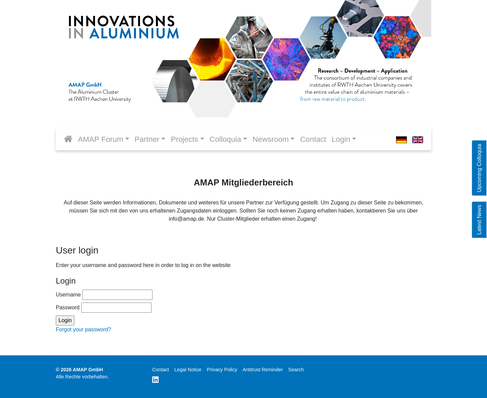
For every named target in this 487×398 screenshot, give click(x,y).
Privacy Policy (222, 369)
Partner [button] (147, 139)
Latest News (479, 220)
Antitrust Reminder (262, 369)
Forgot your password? (83, 329)
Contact (313, 139)
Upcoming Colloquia (479, 168)
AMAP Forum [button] (100, 139)
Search (296, 369)
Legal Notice (188, 369)
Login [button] (341, 139)
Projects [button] (184, 139)
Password (104, 308)
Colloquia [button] (225, 139)
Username (104, 295)
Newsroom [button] (271, 139)
